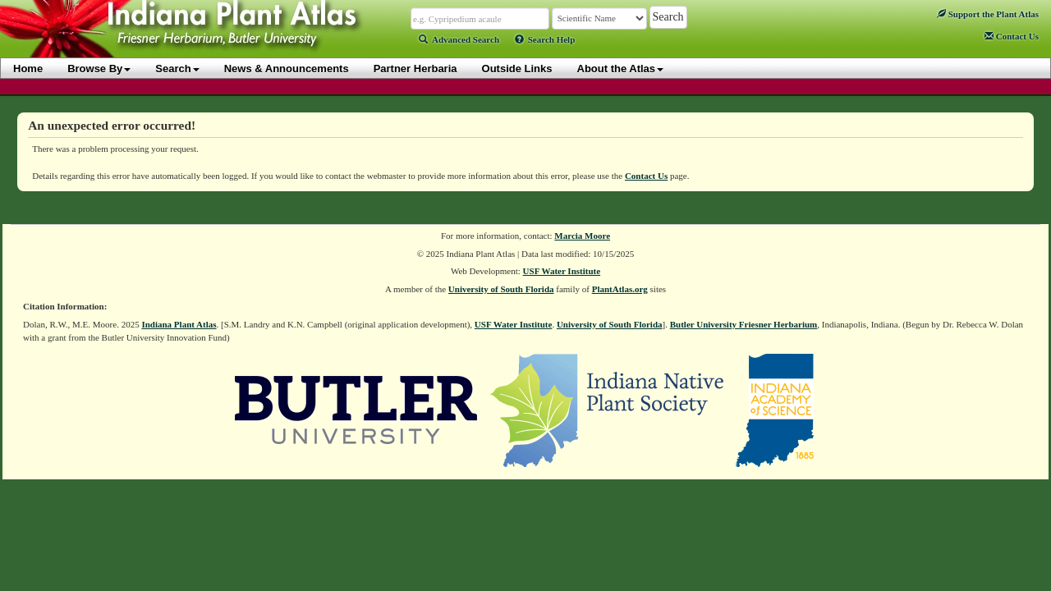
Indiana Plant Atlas (178, 324)
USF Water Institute (562, 271)
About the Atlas (620, 68)
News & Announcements (286, 68)
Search (177, 68)
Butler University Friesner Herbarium (744, 324)
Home (28, 68)
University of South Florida (501, 289)
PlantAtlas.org (620, 289)
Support (988, 14)
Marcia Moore (582, 236)
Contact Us (646, 176)
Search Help (545, 39)
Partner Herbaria (415, 68)
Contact (1011, 36)
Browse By (99, 68)
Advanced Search (459, 39)
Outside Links (517, 68)
